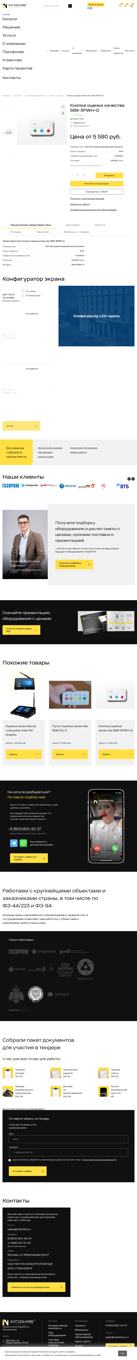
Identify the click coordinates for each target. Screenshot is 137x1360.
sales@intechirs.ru (19, 1144)
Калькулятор (56, 1321)
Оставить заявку (22, 1087)
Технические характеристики (30, 224)
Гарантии (42, 231)
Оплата (100, 224)
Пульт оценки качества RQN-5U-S (70, 644)
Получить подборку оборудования (70, 480)
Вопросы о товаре (76, 231)
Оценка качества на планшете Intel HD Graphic (21, 646)
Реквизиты (81, 1245)
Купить (23, 670)
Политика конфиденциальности (63, 1330)
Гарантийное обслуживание (84, 1251)
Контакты (12, 77)
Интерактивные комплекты (57, 1242)
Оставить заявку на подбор (25, 774)
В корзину (109, 175)
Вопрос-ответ (56, 1313)
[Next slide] (8, 156)
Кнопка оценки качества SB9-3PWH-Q (116, 644)
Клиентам (12, 60)
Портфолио (13, 52)
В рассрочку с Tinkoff (96, 192)
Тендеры (80, 1270)
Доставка (73, 224)
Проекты (80, 1241)
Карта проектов (17, 68)
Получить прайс (119, 1275)
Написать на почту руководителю (30, 1203)
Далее (9, 337)
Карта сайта (82, 1257)
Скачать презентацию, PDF (19, 545)
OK (122, 1353)
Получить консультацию (96, 184)
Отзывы (15, 231)
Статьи (52, 1299)
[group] (42, 132)
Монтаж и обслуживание (50, 364)
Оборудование (57, 1304)
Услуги (9, 35)
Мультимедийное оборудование (59, 1267)
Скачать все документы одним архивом (23, 1024)
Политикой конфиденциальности (99, 1075)
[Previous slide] (8, 108)
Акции (79, 1261)
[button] (129, 395)
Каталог (7, 14)
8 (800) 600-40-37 (25, 744)
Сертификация (45, 368)
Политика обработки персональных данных (69, 1333)
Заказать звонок (95, 4)
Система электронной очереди (56, 1258)
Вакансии (81, 1266)
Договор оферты (114, 1304)
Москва (10, 1256)
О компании (14, 43)
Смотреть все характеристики (85, 165)
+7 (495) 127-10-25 (19, 1158)
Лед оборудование (57, 1249)
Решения (11, 27)
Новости (53, 1295)
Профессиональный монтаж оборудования (93, 210)
